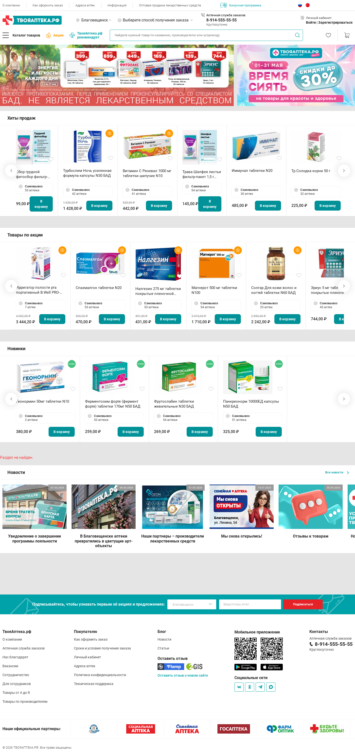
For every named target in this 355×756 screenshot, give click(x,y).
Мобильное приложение (257, 632)
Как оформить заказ (48, 5)
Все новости (337, 472)
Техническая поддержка (93, 684)
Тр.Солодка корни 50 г (310, 171)
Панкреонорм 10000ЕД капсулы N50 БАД (251, 404)
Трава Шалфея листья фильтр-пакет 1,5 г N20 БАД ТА (201, 174)
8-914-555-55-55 (221, 20)
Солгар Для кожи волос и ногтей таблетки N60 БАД (274, 290)
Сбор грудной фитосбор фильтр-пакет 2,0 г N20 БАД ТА (33, 174)
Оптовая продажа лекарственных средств (170, 5)
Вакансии (10, 666)
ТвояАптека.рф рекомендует (86, 35)
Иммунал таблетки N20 (252, 170)
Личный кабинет (87, 657)
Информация (116, 5)
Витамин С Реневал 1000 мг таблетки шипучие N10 (147, 173)
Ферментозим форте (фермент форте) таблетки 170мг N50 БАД (112, 404)
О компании (11, 5)
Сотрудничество (15, 675)
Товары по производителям (24, 701)
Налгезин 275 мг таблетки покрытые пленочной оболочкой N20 (158, 291)
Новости (164, 639)
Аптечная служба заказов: (226, 15)
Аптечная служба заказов (23, 648)
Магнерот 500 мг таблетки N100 (214, 290)
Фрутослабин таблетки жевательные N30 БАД (174, 404)
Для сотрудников (16, 684)
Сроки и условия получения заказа (102, 648)
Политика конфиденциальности (100, 675)
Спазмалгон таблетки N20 (99, 288)
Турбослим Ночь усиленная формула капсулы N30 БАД (87, 173)
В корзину (41, 204)
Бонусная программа (240, 5)
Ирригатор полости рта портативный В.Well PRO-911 (38, 290)
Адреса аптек (85, 5)
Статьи (163, 648)
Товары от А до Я (16, 693)
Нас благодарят (15, 657)
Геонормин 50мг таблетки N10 (42, 401)
